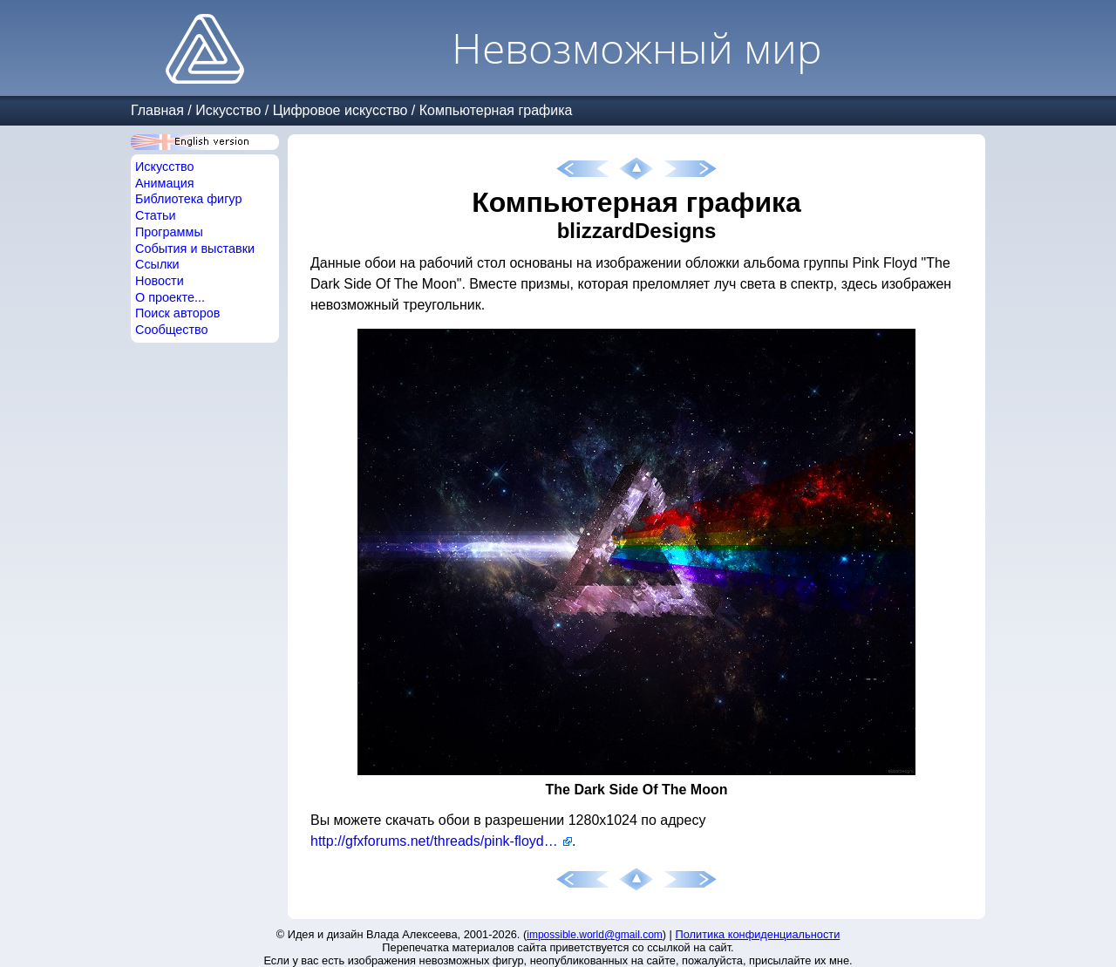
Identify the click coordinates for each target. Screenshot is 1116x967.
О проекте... (170, 297)
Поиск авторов (177, 313)
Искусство (228, 110)
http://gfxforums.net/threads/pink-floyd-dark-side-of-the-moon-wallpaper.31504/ (441, 841)
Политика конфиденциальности (758, 934)
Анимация (164, 183)
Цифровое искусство (340, 110)
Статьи (155, 215)
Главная (157, 110)
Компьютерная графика (496, 110)
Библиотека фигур (188, 199)
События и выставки (195, 248)
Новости (159, 281)
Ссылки (157, 264)
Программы (169, 232)
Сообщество (171, 330)
